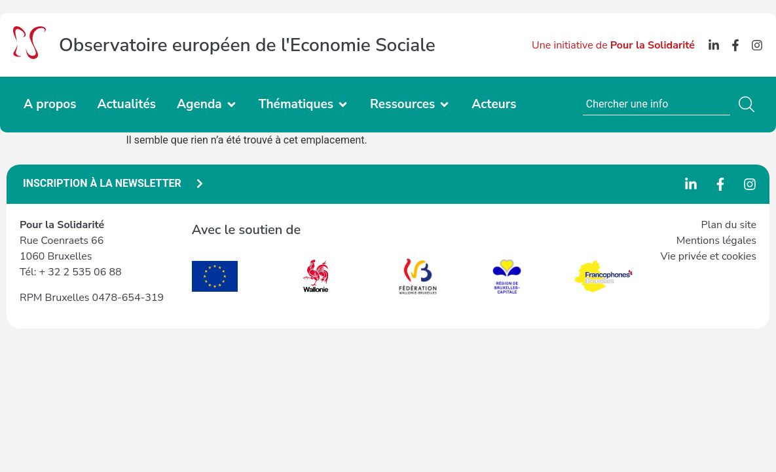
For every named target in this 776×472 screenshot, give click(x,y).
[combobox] (656, 104)
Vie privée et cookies (708, 256)
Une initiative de (613, 45)
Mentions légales (716, 240)
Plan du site (728, 225)
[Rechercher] (749, 104)
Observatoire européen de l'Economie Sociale (247, 45)
